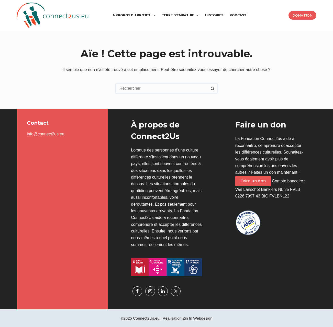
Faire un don (253, 180)
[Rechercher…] (161, 88)
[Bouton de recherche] (212, 88)
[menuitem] (253, 15)
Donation (302, 15)
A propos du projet (135, 15)
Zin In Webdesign (197, 318)
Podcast (238, 15)
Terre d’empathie (181, 15)
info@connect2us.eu (45, 134)
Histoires (214, 15)
